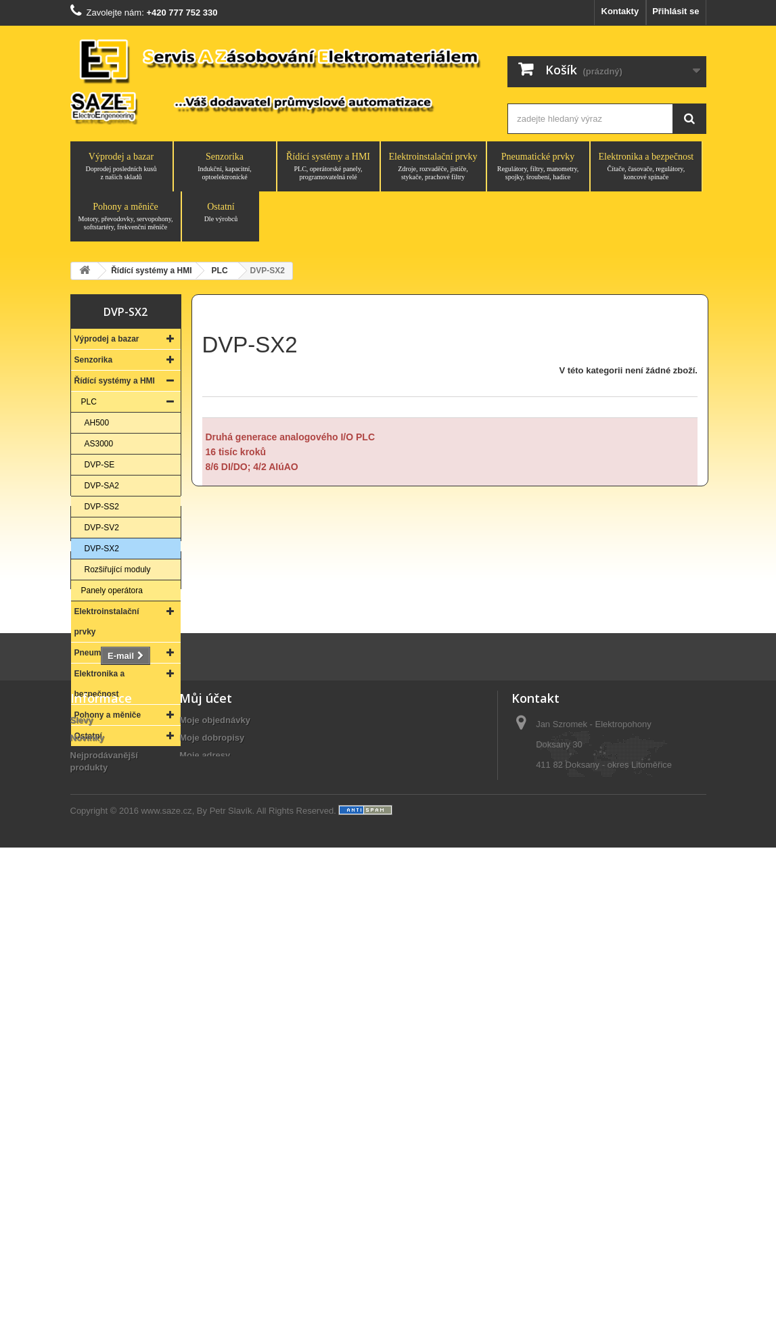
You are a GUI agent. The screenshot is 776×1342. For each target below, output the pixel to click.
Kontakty (620, 11)
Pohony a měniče (125, 216)
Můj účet (205, 1099)
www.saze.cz (166, 1305)
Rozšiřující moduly (118, 569)
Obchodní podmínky (113, 1239)
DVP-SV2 (102, 527)
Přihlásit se (675, 11)
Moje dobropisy (211, 1139)
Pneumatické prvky (538, 166)
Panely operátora (112, 590)
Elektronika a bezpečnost (646, 166)
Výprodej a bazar (121, 166)
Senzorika (225, 166)
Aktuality (89, 1256)
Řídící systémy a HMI (328, 166)
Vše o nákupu (99, 1221)
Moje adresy (204, 1156)
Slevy (81, 1121)
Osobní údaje (207, 1174)
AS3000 (99, 443)
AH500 (97, 422)
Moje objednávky (214, 1121)
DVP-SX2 (102, 548)
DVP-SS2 (102, 506)
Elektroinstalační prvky (433, 166)
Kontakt (125, 888)
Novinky (87, 1139)
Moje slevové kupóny (223, 1191)
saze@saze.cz (594, 1242)
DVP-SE (100, 464)
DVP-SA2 (102, 485)
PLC (89, 402)
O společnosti (99, 1204)
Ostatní (220, 212)
